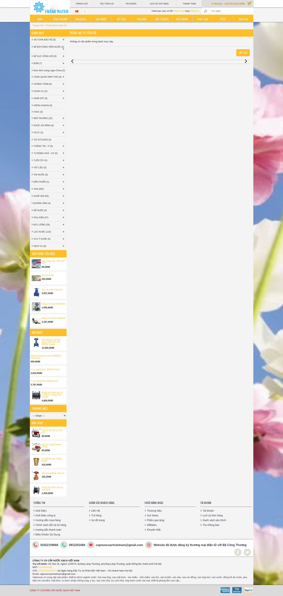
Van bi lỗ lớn (48, 275)
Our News (152, 515)
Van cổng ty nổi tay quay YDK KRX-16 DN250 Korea (51, 342)
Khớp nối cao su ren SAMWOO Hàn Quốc (46, 357)
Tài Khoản (130, 4)
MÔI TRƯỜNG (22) (49, 118)
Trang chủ (38, 25)
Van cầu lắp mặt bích (52, 290)
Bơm (40, 19)
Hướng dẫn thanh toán (48, 529)
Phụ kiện (141, 19)
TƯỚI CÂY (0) (49, 160)
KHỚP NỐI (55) (49, 196)
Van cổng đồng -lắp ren (53, 473)
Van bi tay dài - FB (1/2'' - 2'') (53, 262)
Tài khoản (208, 510)
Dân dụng (80, 19)
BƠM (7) (49, 63)
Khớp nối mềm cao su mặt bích (52, 488)
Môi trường (162, 19)
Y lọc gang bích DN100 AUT (44, 381)
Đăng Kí (195, 11)
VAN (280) (49, 189)
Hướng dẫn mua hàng (48, 520)
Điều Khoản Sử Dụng (48, 534)
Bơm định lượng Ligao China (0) (49, 70)
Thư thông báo (211, 524)
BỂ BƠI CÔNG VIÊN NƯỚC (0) (49, 48)
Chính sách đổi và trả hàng (51, 524)
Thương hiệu (154, 510)
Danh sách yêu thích (214, 520)
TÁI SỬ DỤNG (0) (42, 139)
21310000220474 (47, 570)
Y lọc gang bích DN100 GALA (45, 369)
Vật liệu (121, 19)
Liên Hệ (95, 510)
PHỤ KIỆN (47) (49, 217)
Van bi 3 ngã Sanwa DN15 (51, 445)
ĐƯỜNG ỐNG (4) (49, 203)
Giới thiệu (41, 510)
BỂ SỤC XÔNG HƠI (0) (49, 56)
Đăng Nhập (179, 11)
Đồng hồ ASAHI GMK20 (53, 304)
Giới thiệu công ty (46, 515)
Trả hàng (96, 515)
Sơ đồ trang (98, 520)
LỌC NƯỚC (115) (49, 232)
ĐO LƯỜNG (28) (49, 224)
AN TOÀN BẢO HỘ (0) (49, 40)
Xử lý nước (182, 19)
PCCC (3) (49, 132)
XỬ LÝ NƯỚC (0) (49, 239)
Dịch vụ (243, 19)
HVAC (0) (38, 112)
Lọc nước (101, 19)
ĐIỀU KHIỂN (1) (49, 182)
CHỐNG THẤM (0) (49, 84)
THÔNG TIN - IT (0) (49, 146)
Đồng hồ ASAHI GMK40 (53, 318)
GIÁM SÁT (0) (49, 98)
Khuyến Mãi (153, 529)
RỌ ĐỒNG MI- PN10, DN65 (52, 460)
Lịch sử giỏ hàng (159, 4)
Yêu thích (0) (107, 4)
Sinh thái (202, 19)
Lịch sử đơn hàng (213, 515)
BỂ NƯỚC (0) (49, 210)
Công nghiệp (60, 19)
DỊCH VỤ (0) (49, 246)
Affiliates (152, 524)
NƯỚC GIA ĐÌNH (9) (49, 125)
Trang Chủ (82, 4)
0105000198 (45, 567)
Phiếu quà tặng (155, 520)
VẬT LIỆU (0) (49, 167)
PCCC (223, 19)
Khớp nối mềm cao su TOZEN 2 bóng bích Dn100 (52, 394)
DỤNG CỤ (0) (49, 91)
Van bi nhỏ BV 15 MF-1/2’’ (52, 431)
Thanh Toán (189, 4)
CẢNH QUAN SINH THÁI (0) (49, 77)
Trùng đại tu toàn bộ (56, 25)
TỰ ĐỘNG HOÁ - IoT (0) (49, 153)
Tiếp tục (242, 53)
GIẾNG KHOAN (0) (43, 105)
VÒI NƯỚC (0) (49, 175)
